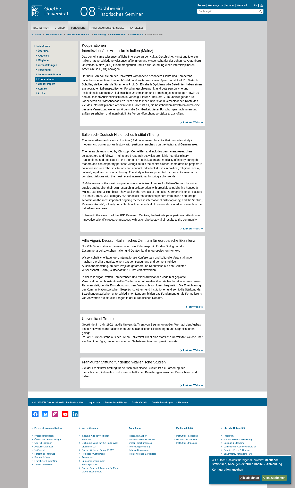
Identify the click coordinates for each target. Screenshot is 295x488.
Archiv (41, 93)
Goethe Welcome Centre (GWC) (98, 450)
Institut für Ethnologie (186, 443)
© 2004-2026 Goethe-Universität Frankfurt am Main (59, 402)
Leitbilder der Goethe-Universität (240, 446)
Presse (201, 5)
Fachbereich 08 (54, 34)
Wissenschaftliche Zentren (142, 439)
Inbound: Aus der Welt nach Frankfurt (95, 438)
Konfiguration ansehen (227, 469)
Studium (60, 28)
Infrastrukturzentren (139, 450)
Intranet (229, 5)
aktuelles (137, 28)
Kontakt (42, 88)
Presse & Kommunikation (48, 428)
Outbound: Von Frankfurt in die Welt (100, 443)
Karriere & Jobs (42, 457)
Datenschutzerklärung (116, 402)
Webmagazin (215, 5)
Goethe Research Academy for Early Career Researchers (100, 470)
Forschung (78, 28)
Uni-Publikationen (43, 443)
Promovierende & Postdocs (142, 454)
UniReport (39, 450)
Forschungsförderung (140, 446)
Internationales (90, 428)
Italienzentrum (118, 34)
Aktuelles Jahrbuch (43, 446)
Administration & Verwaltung (238, 439)
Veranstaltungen (47, 65)
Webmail (242, 5)
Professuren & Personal (108, 28)
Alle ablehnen (249, 477)
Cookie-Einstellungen (162, 402)
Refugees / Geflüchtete (93, 454)
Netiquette (183, 402)
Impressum (94, 402)
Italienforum (136, 34)
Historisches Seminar (78, 34)
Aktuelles (43, 55)
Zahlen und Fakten (43, 464)
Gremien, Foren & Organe (237, 450)
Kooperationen (46, 79)
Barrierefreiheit (139, 402)
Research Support (138, 436)
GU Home (36, 34)
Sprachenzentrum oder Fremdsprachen (93, 463)
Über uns (43, 51)
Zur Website (196, 306)
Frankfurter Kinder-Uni (45, 461)
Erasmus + (87, 457)
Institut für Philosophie (187, 436)
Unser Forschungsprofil (140, 443)
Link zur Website (193, 122)
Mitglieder (44, 60)
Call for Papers (46, 84)
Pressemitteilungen (44, 436)
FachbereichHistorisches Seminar (120, 11)
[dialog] (250, 470)
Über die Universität (234, 428)
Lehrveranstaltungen (50, 74)
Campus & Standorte (234, 443)
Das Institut (41, 28)
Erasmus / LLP (89, 446)
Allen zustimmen (274, 477)
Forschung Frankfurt (44, 454)
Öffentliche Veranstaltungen (48, 439)
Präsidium (229, 436)
